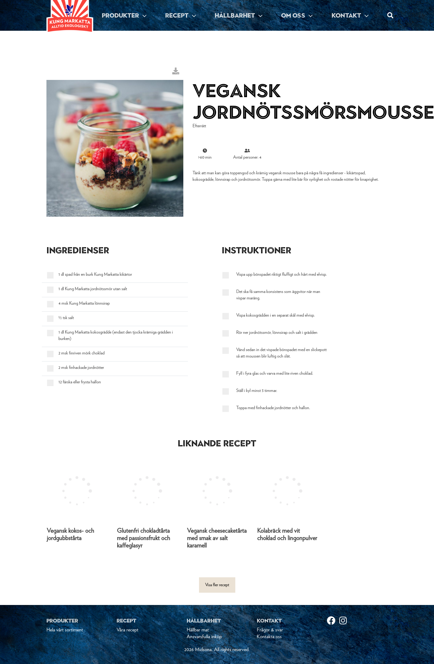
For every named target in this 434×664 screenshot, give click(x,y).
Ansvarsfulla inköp (204, 636)
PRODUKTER (124, 15)
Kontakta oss (269, 636)
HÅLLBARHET (238, 15)
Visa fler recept (217, 585)
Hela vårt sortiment (64, 629)
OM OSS (297, 15)
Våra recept (127, 629)
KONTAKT (350, 15)
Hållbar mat (198, 629)
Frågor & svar (270, 629)
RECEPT (180, 15)
